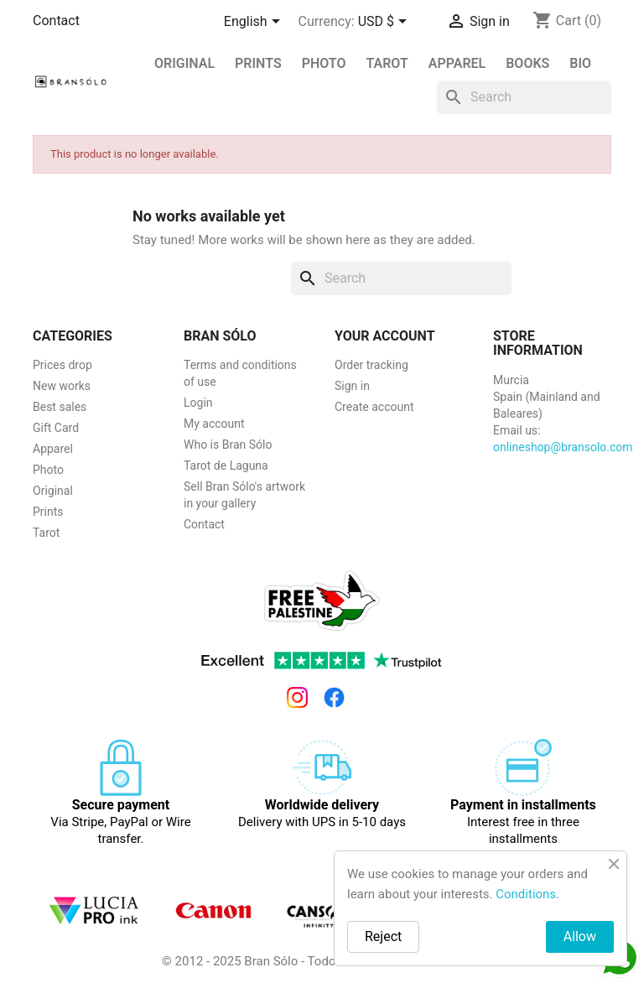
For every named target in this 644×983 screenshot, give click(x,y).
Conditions (526, 894)
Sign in (352, 386)
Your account (385, 336)
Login (198, 402)
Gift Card (56, 427)
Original (184, 63)
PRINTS (258, 63)
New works (62, 386)
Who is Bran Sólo (228, 444)
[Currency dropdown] (385, 23)
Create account (374, 406)
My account (214, 423)
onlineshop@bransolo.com (563, 447)
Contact (56, 21)
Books (527, 63)
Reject (383, 936)
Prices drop (62, 365)
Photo (324, 63)
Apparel (457, 63)
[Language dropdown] (255, 23)
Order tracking (371, 365)
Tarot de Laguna (226, 465)
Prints (48, 511)
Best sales (59, 406)
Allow (580, 936)
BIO (580, 63)
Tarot (387, 63)
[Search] (524, 97)
